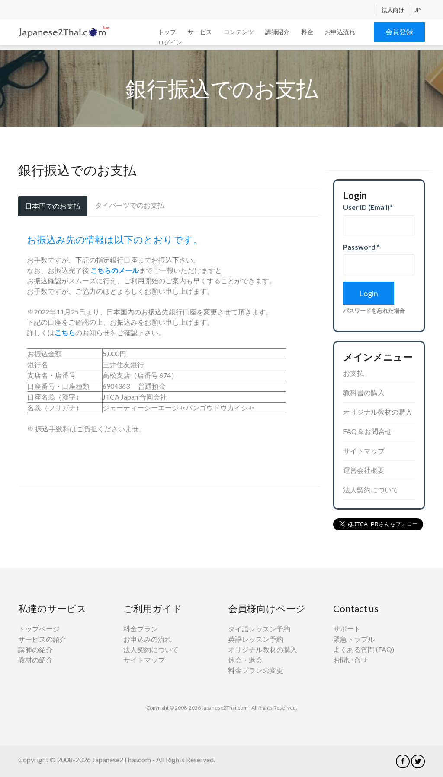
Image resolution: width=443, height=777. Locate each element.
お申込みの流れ (147, 639)
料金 (307, 31)
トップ (167, 31)
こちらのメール (114, 270)
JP (417, 9)
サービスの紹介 (42, 639)
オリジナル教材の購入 (377, 412)
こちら (65, 332)
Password (361, 247)
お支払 (353, 373)
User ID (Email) (368, 207)
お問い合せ (350, 660)
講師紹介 (277, 31)
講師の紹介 (35, 649)
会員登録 (399, 31)
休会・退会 (245, 660)
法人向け (393, 9)
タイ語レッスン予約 (259, 629)
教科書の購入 (364, 392)
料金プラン (140, 629)
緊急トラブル (354, 639)
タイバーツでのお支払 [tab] (129, 205)
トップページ (39, 629)
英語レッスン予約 (255, 639)
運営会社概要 (364, 470)
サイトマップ (364, 451)
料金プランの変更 (255, 670)
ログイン (170, 42)
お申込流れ (340, 31)
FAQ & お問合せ (367, 431)
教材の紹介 (35, 660)
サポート (347, 629)
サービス (200, 31)
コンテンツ (239, 31)
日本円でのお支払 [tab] (52, 206)
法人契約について (370, 489)
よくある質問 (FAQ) (363, 649)
